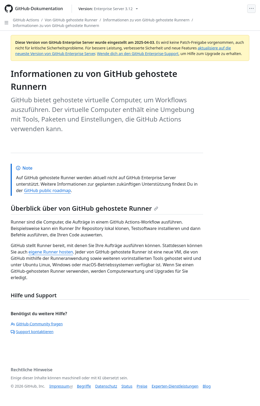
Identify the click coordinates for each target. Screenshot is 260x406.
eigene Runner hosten (51, 252)
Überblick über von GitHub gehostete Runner (84, 208)
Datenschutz (106, 386)
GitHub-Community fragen (37, 323)
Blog (207, 386)
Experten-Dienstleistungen (175, 386)
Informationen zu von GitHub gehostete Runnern (146, 19)
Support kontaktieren (32, 331)
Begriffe (84, 386)
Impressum (59, 386)
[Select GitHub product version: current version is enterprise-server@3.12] (108, 9)
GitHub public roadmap (47, 190)
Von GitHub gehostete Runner (71, 19)
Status (126, 386)
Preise (142, 386)
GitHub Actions (26, 19)
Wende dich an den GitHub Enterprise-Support (137, 53)
